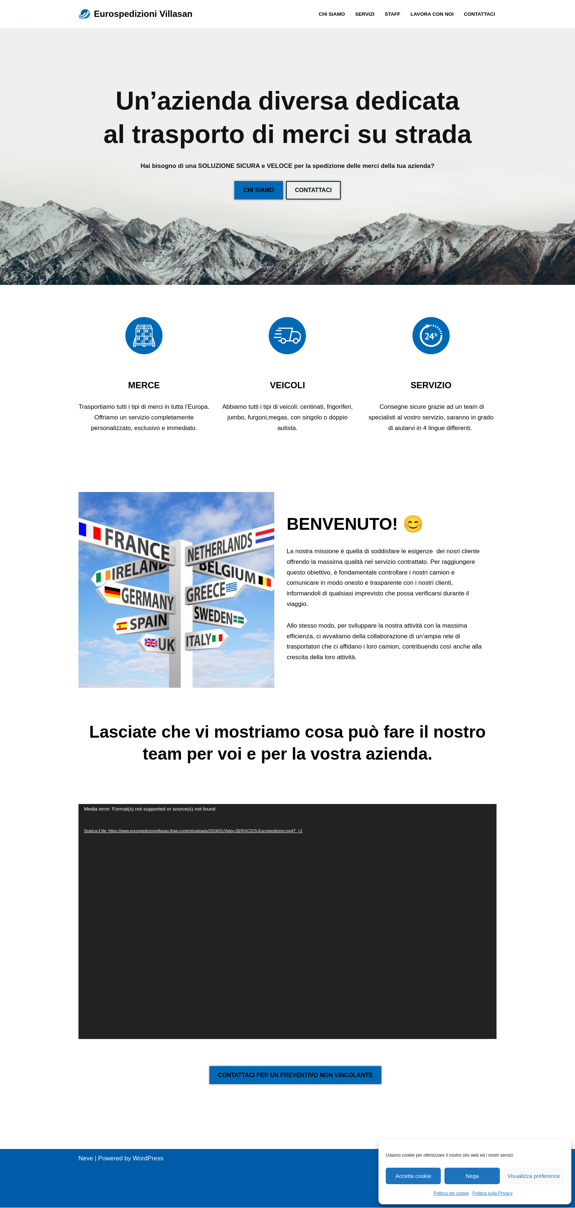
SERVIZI (364, 14)
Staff (392, 14)
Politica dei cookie (451, 1193)
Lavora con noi (432, 14)
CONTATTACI (313, 190)
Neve (85, 1158)
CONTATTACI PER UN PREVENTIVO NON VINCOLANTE (295, 1075)
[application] (287, 921)
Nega (472, 1176)
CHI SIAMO (331, 14)
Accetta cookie (413, 1176)
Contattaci (479, 14)
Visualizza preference (534, 1176)
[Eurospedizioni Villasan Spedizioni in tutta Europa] (135, 14)
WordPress (148, 1158)
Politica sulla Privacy (492, 1193)
